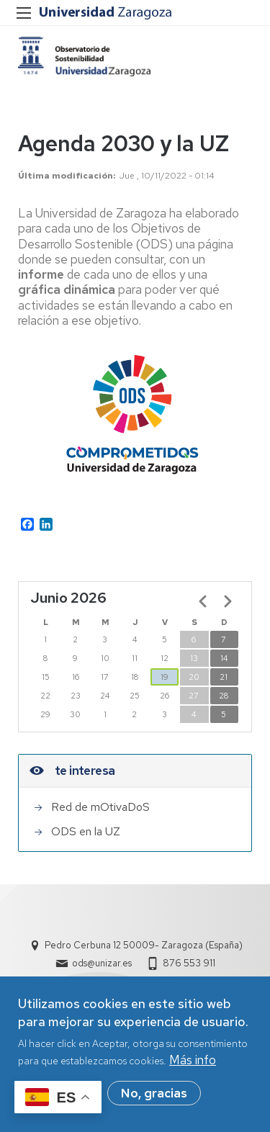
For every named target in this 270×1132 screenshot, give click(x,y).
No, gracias (154, 1097)
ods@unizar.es (102, 963)
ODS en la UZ (85, 831)
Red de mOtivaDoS (100, 806)
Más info (192, 1064)
